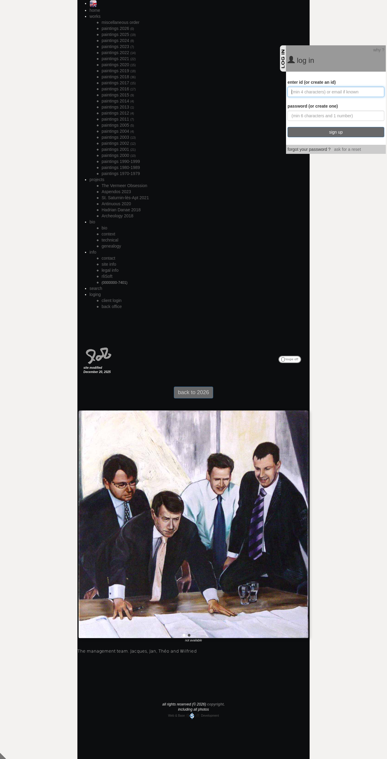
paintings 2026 (118, 28)
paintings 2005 (118, 125)
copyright (215, 704)
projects (96, 179)
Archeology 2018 (117, 215)
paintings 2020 (119, 64)
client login (112, 300)
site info (109, 264)
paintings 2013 (118, 107)
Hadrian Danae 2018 (121, 209)
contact (108, 258)
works (95, 16)
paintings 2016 (119, 88)
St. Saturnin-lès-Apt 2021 (125, 197)
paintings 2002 (119, 143)
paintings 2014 (118, 101)
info (92, 252)
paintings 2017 (119, 82)
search (95, 288)
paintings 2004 (118, 131)
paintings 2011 (118, 119)
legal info (110, 270)
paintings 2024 (118, 40)
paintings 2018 (119, 76)
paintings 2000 (119, 155)
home (94, 10)
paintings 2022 (119, 52)
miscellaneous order (120, 22)
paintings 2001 (119, 149)
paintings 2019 (119, 70)
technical (110, 240)
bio (92, 221)
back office (112, 306)
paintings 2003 (119, 137)
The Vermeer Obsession (124, 185)
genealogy (111, 246)
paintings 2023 (118, 46)
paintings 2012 (118, 113)
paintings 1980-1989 (121, 167)
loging (95, 294)
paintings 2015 (118, 94)
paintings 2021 (119, 58)
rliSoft (107, 276)
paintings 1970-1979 (121, 173)
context (108, 234)
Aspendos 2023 (116, 191)
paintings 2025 (119, 34)
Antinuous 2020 (116, 203)
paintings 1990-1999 (121, 161)
